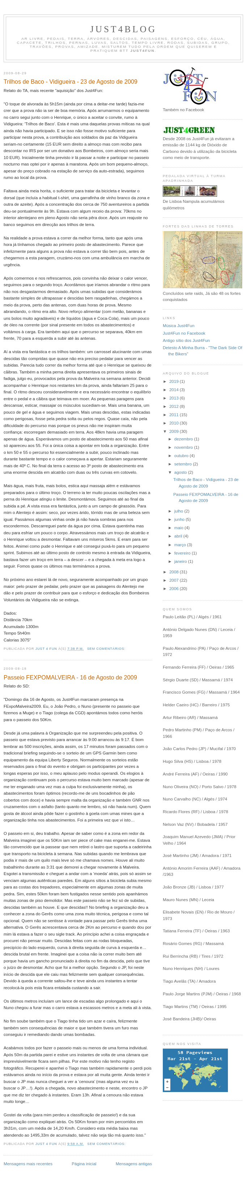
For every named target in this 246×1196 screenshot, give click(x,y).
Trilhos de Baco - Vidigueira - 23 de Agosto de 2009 (70, 81)
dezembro (184, 439)
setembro (183, 464)
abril (178, 536)
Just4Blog (123, 29)
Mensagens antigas (134, 1164)
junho (180, 519)
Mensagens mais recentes (28, 1164)
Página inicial (84, 1164)
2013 (174, 398)
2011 (174, 415)
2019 (174, 381)
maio (179, 528)
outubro (182, 455)
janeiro (181, 561)
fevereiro (183, 553)
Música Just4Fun (178, 325)
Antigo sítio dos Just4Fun (186, 340)
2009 (174, 431)
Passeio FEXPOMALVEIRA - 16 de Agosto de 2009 (70, 677)
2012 (174, 406)
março (180, 545)
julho (179, 511)
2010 (174, 423)
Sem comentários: (107, 649)
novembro (184, 447)
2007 (174, 580)
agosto (181, 472)
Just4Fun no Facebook (184, 333)
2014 (174, 390)
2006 (174, 588)
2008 (174, 572)
